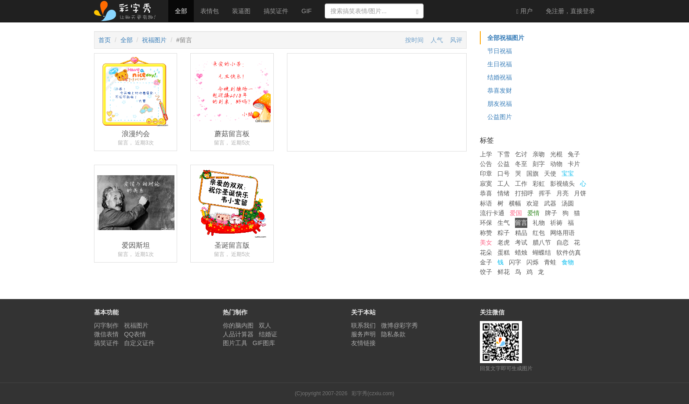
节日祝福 (499, 50)
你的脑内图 (238, 325)
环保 (486, 222)
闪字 (515, 262)
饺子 (486, 271)
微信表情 (106, 334)
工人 (503, 183)
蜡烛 (521, 252)
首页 (104, 39)
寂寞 (486, 183)
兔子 (574, 154)
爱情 (533, 212)
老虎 (503, 242)
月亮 (562, 193)
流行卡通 (492, 212)
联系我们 (363, 325)
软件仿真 (568, 252)
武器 (550, 203)
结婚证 (268, 334)
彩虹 (539, 183)
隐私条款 (393, 334)
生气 (503, 222)
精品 (521, 232)
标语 (486, 203)
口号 (503, 173)
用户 (524, 11)
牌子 (551, 212)
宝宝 (568, 173)
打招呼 (524, 193)
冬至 (521, 163)
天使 (550, 173)
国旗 (532, 173)
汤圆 (568, 203)
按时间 (414, 39)
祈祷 (556, 222)
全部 (181, 10)
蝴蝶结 (542, 252)
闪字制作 (106, 325)
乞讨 (521, 154)
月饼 (580, 193)
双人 (265, 325)
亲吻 (539, 154)
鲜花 (503, 271)
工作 (521, 183)
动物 (556, 163)
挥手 (545, 193)
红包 (539, 232)
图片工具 (235, 342)
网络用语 (562, 232)
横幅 (515, 203)
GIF (306, 10)
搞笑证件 (276, 10)
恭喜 (486, 193)
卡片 (574, 163)
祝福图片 (154, 39)
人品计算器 (238, 334)
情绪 (503, 193)
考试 (521, 242)
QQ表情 (135, 334)
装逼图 (241, 10)
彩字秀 (127, 11)
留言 (521, 222)
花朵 (486, 252)
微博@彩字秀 (399, 325)
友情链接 (363, 342)
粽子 (503, 232)
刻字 (539, 163)
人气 (437, 39)
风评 (456, 39)
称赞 (486, 232)
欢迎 (532, 203)
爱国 (516, 212)
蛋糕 (503, 252)
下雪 (503, 154)
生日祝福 (499, 64)
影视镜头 (562, 183)
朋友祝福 (499, 103)
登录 (570, 10)
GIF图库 (264, 342)
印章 (486, 173)
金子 (486, 262)
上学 (486, 154)
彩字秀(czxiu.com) (373, 393)
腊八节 (542, 242)
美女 (486, 242)
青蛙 (550, 262)
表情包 (209, 10)
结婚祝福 (499, 77)
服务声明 (363, 334)
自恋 (562, 242)
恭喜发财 (499, 90)
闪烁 (532, 262)
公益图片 (499, 116)
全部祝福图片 (505, 37)
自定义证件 (139, 342)
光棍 (556, 154)
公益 (503, 163)
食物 (568, 262)
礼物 (539, 222)
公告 (486, 163)
